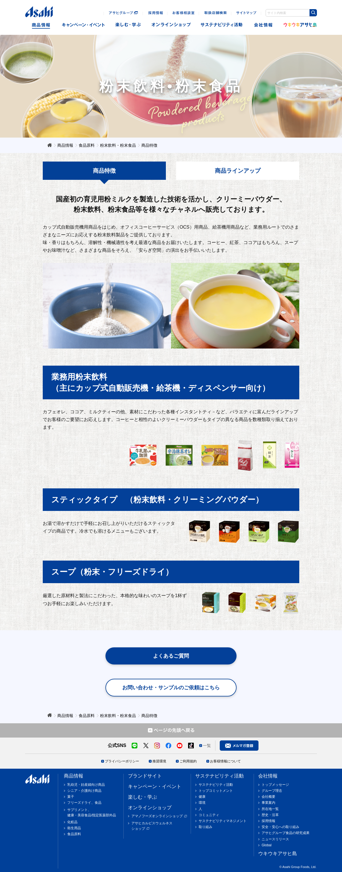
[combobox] (291, 13)
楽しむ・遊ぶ (128, 25)
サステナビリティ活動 (219, 776)
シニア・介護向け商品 (84, 791)
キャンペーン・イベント (83, 25)
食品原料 (74, 834)
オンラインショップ (171, 25)
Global (267, 845)
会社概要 (268, 797)
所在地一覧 (270, 809)
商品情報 (41, 25)
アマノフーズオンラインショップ (157, 816)
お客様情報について (225, 761)
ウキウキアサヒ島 (298, 25)
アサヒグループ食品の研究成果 (286, 833)
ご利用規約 (188, 761)
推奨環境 (159, 761)
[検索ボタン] (313, 12)
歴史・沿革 (270, 815)
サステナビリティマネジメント (223, 821)
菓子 (70, 797)
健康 (202, 797)
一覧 (207, 745)
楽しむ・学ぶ (142, 797)
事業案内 (268, 803)
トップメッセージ (275, 785)
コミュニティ (209, 815)
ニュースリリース (275, 839)
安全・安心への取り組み (280, 827)
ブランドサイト (145, 776)
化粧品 (72, 822)
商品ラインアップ (237, 171)
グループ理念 (272, 791)
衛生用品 (74, 828)
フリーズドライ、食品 (84, 803)
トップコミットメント (216, 791)
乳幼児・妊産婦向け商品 (86, 785)
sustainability (222, 25)
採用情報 (268, 821)
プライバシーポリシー (122, 761)
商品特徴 (104, 171)
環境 (202, 803)
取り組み (205, 827)
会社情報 (264, 25)
